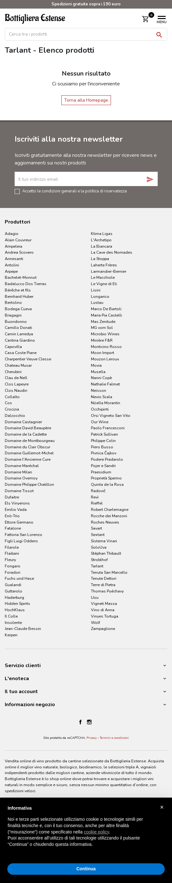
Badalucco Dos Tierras (25, 283)
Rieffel (97, 503)
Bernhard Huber (19, 296)
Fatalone (13, 528)
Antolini (12, 265)
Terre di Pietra (103, 584)
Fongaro (12, 566)
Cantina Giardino (20, 340)
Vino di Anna (102, 609)
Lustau (97, 302)
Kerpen (11, 635)
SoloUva (99, 547)
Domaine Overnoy (21, 478)
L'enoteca (17, 678)
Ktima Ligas (102, 233)
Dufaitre (12, 497)
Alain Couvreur (18, 240)
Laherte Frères (104, 265)
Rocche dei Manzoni (109, 515)
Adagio (11, 233)
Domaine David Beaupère (28, 428)
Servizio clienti (23, 665)
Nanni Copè (101, 377)
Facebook (80, 722)
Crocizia (12, 409)
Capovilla (13, 346)
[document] (86, 831)
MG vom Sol (102, 327)
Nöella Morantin (105, 402)
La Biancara (101, 246)
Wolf (95, 622)
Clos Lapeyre (17, 384)
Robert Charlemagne (109, 509)
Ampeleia (13, 246)
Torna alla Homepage (86, 100)
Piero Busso (102, 447)
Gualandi (13, 584)
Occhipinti (100, 409)
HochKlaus (15, 609)
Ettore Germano (19, 522)
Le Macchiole (103, 277)
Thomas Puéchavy (107, 591)
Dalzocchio (15, 415)
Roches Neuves (105, 522)
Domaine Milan (18, 472)
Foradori (12, 572)
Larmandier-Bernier (108, 271)
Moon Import (102, 352)
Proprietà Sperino (106, 478)
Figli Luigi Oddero (21, 541)
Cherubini (13, 371)
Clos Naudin (16, 390)
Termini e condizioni (114, 738)
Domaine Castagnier (23, 422)
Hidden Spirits (17, 603)
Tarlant (97, 566)
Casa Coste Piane (21, 352)
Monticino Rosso (106, 346)
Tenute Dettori (103, 578)
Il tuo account (21, 691)
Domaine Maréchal (22, 465)
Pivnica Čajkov (103, 453)
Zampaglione (103, 628)
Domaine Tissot (19, 490)
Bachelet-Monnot (21, 277)
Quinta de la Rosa (107, 484)
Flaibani (12, 553)
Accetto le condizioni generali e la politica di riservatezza (74, 190)
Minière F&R (102, 340)
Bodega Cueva (18, 308)
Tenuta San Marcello (109, 572)
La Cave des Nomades (111, 252)
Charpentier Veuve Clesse (28, 359)
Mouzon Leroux (105, 359)
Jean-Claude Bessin (23, 628)
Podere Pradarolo (107, 459)
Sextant (98, 534)
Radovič (98, 490)
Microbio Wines (105, 334)
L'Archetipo (101, 240)
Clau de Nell (16, 377)
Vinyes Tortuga (104, 616)
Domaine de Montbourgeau (30, 440)
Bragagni (13, 315)
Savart (96, 528)
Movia (96, 365)
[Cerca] (86, 34)
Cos (8, 402)
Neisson (98, 390)
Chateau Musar (18, 365)
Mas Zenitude (103, 321)
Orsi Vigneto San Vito (110, 415)
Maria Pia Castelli (106, 315)
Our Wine (99, 422)
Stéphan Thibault (106, 553)
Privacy (91, 738)
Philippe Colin (103, 440)
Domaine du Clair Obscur (27, 447)
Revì (95, 497)
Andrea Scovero (19, 252)
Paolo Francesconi (108, 428)
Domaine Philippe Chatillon (29, 484)
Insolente (13, 622)
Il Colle (11, 616)
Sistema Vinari (104, 541)
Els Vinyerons (17, 503)
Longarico (100, 296)
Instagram (89, 722)
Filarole (12, 547)
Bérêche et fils (18, 290)
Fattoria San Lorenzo (23, 534)
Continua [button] (86, 868)
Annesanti (14, 258)
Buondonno (16, 321)
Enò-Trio (12, 515)
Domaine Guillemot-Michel (29, 453)
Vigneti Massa (104, 603)
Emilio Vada (16, 509)
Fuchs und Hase (19, 578)
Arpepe (11, 271)
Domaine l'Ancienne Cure (28, 459)
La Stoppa (100, 258)
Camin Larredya (19, 334)
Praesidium (101, 472)
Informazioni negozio (30, 704)
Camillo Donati (18, 327)
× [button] (162, 807)
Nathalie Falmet (105, 384)
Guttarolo (13, 591)
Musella (98, 371)
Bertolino (13, 302)
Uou (95, 597)
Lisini (95, 290)
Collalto (12, 396)
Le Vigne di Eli (104, 283)
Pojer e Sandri (103, 465)
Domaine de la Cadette (26, 434)
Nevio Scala (101, 396)
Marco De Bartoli (106, 308)
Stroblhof (99, 559)
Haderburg (14, 597)
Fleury (10, 559)
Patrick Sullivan (104, 434)
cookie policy (96, 831)
